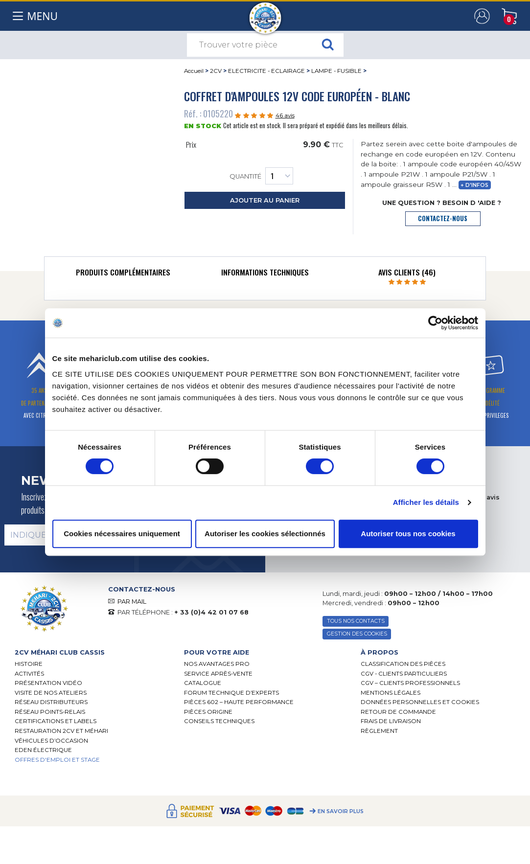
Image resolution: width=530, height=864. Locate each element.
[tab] (123, 274)
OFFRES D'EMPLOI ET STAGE (57, 759)
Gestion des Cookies (357, 634)
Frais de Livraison (391, 721)
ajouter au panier (265, 200)
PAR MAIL (131, 601)
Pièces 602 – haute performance (239, 702)
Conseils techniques (219, 721)
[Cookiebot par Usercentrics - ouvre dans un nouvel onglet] (435, 323)
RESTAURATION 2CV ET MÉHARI (61, 731)
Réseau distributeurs (51, 702)
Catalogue (202, 683)
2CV (216, 71)
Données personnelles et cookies (420, 702)
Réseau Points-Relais (50, 711)
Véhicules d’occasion (51, 740)
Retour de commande (398, 711)
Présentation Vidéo (48, 683)
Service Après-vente (218, 673)
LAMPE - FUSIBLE (336, 71)
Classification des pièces (403, 663)
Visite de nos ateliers (51, 692)
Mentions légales (390, 692)
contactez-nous (442, 218)
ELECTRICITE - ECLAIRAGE (266, 71)
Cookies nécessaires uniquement (122, 533)
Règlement (379, 731)
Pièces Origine (208, 711)
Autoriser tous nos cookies (408, 533)
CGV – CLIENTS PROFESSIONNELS (410, 683)
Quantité (261, 175)
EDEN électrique (43, 750)
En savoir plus (341, 811)
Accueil (194, 71)
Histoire (29, 663)
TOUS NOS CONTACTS (356, 621)
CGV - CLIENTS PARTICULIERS (404, 673)
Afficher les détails (426, 502)
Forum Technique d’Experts (231, 692)
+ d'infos (474, 185)
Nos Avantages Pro (217, 663)
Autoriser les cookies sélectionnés (265, 533)
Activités (29, 673)
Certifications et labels (55, 721)
